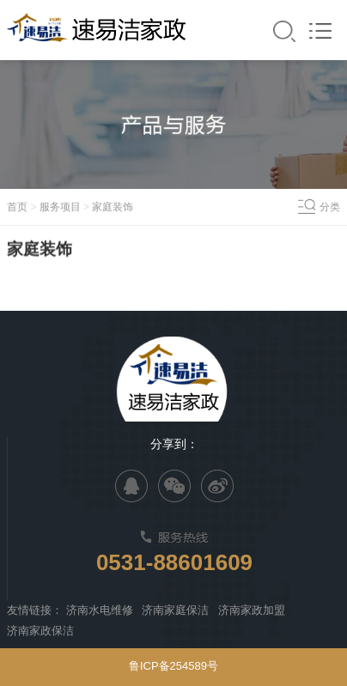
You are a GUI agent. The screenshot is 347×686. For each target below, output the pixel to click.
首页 (17, 207)
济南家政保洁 (40, 630)
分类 (330, 207)
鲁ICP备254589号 (173, 665)
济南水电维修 (99, 610)
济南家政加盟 (251, 610)
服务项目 (60, 207)
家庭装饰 (112, 207)
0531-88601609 (174, 562)
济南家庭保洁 (175, 610)
